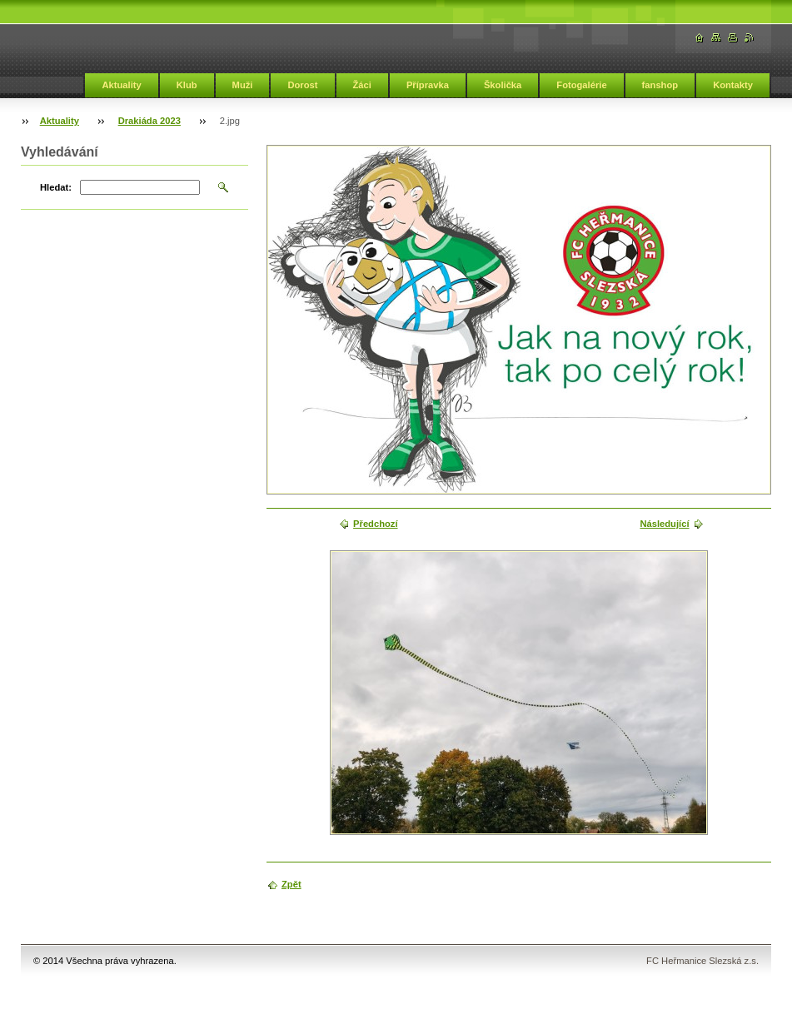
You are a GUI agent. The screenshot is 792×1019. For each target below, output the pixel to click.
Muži (242, 85)
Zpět (291, 884)
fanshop (660, 85)
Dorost (302, 85)
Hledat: (56, 187)
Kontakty (733, 85)
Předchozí (375, 524)
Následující (664, 524)
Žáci (362, 85)
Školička (502, 85)
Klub (187, 85)
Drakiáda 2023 (149, 121)
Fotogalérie (581, 85)
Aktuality (121, 85)
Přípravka (427, 85)
